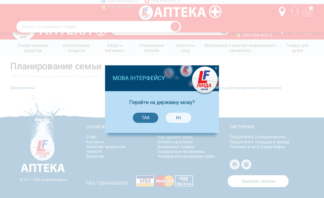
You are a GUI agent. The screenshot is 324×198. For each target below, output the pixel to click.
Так (144, 115)
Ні (177, 115)
